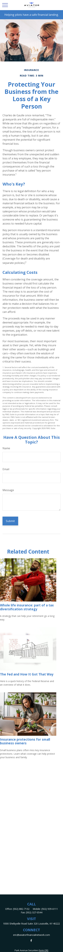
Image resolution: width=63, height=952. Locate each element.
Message (8, 490)
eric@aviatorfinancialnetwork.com (31, 934)
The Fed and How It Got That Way (26, 674)
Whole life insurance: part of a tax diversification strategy (27, 607)
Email (6, 469)
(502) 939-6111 (49, 908)
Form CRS (43, 950)
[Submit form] (10, 521)
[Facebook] (31, 940)
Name (6, 448)
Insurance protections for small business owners (25, 741)
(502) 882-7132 (21, 908)
